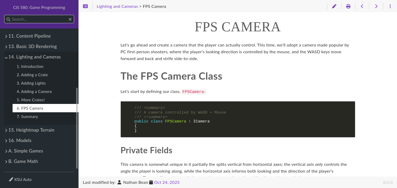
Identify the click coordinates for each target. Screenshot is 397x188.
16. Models (19, 140)
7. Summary (27, 116)
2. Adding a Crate (32, 74)
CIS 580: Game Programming (39, 7)
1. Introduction (30, 66)
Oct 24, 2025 (167, 182)
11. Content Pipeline (29, 36)
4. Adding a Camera (34, 91)
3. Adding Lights (31, 83)
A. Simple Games (25, 151)
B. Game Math (23, 161)
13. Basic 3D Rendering (32, 46)
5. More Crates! (31, 99)
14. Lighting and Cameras (34, 57)
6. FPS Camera (30, 108)
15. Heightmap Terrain (31, 130)
